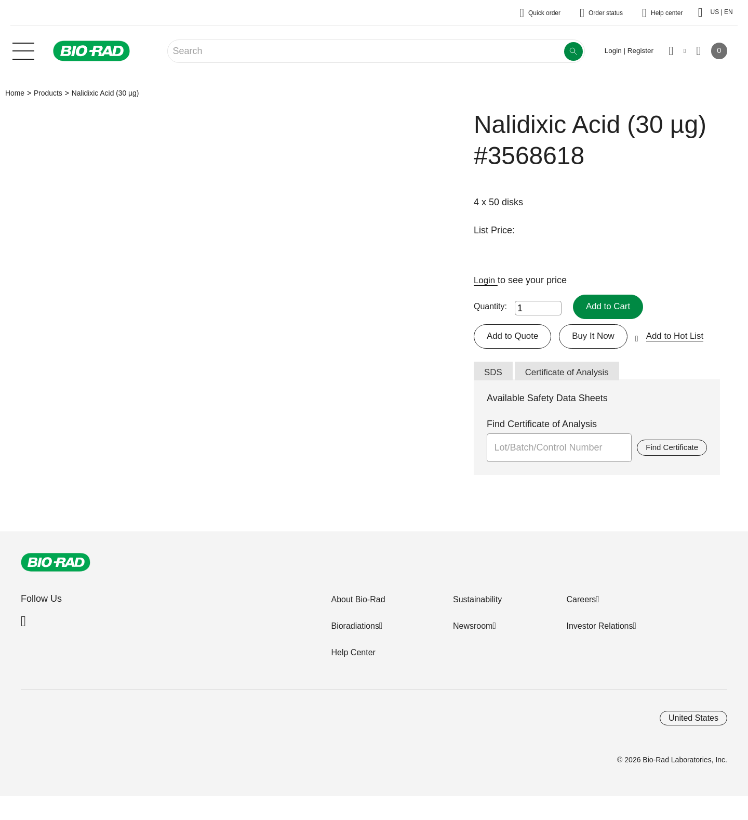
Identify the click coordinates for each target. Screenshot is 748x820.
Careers (581, 601)
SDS (493, 373)
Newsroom (472, 628)
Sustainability (477, 601)
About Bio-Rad (358, 601)
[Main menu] (23, 49)
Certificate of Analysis (571, 373)
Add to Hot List (683, 337)
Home (14, 93)
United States (693, 720)
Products (48, 93)
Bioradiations (355, 628)
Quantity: (490, 306)
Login (486, 280)
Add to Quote (514, 337)
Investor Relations (599, 628)
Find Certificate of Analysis (542, 426)
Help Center (353, 654)
